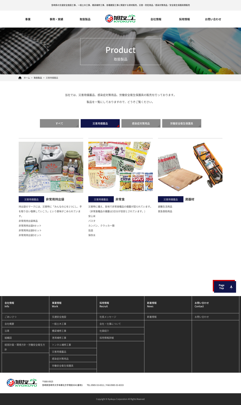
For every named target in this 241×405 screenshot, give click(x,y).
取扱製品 (85, 19)
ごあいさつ (10, 316)
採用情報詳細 (107, 337)
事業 (28, 19)
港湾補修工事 (59, 337)
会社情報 (155, 19)
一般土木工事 (59, 323)
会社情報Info (9, 304)
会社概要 (9, 323)
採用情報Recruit (104, 304)
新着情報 (152, 316)
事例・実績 (56, 19)
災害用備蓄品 (100, 123)
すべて (59, 123)
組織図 (8, 337)
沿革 (7, 330)
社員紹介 (104, 330)
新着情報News (152, 304)
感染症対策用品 (141, 123)
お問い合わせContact (202, 304)
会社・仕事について (110, 323)
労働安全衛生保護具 (181, 123)
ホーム (27, 77)
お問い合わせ (213, 19)
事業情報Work (56, 304)
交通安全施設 (59, 316)
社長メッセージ (108, 316)
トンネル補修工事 (61, 344)
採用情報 (184, 19)
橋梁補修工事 (59, 330)
